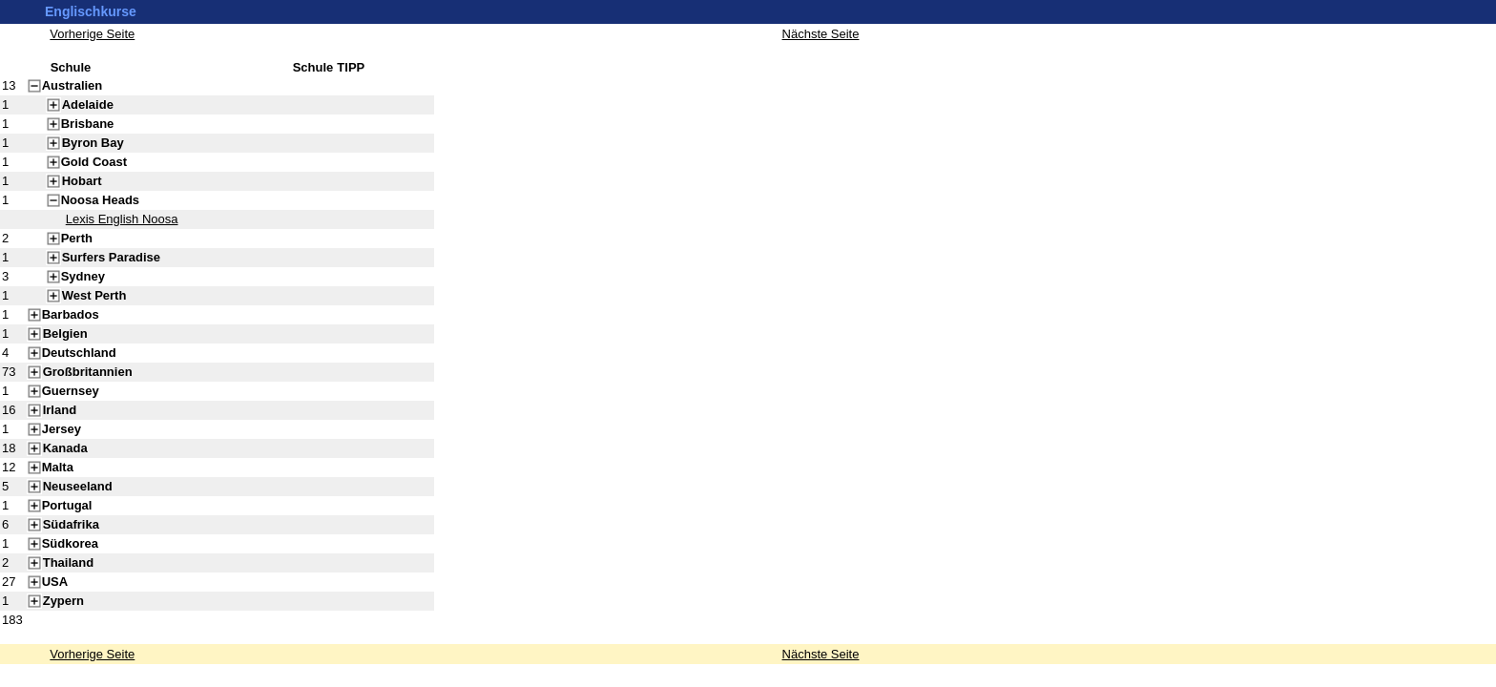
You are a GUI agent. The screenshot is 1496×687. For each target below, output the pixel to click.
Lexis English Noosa (122, 219)
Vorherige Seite (92, 654)
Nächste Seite (821, 654)
